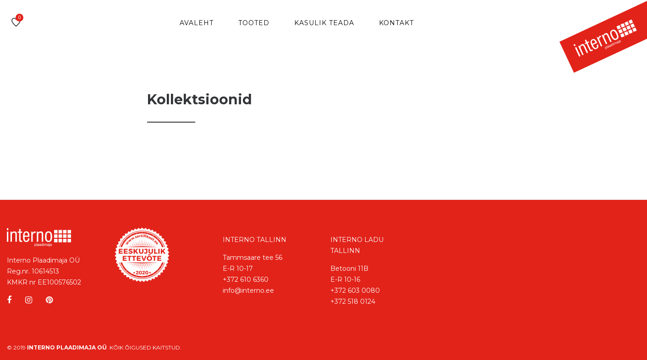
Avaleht (197, 23)
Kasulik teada (324, 23)
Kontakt (396, 23)
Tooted (253, 23)
